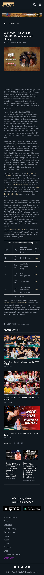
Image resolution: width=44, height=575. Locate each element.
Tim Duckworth (11, 42)
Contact (7, 544)
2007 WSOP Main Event (16, 230)
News (6, 536)
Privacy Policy (10, 529)
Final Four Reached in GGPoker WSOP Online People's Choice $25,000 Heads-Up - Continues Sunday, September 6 (30, 470)
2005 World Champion (20, 185)
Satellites (8, 525)
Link (36, 258)
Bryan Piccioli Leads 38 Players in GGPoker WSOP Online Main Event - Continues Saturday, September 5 (13, 469)
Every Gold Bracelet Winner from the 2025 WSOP (21, 363)
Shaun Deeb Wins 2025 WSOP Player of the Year (21, 434)
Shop (6, 551)
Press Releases (10, 518)
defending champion (11, 194)
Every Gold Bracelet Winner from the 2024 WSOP (21, 399)
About (6, 540)
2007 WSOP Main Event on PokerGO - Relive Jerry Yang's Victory (18, 36)
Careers (7, 547)
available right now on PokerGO (15, 303)
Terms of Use (9, 532)
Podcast (7, 521)
